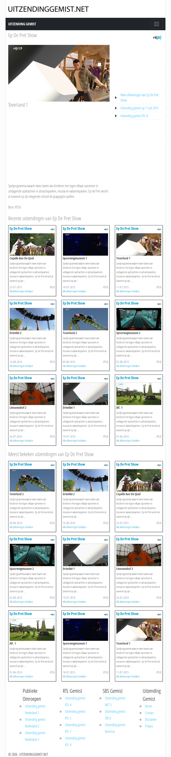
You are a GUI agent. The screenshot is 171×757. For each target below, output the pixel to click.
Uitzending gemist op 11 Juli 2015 (139, 108)
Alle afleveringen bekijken (21, 291)
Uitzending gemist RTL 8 (134, 115)
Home (148, 706)
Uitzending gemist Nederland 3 (35, 736)
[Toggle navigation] (156, 24)
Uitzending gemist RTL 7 (75, 728)
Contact (149, 712)
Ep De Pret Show (22, 35)
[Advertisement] (59, 141)
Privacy (149, 726)
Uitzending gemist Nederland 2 (35, 723)
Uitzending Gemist (22, 24)
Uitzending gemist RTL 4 (75, 701)
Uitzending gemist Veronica (115, 728)
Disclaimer (151, 719)
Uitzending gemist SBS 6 (115, 715)
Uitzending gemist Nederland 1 (35, 709)
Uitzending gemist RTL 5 (75, 715)
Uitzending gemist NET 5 (115, 701)
